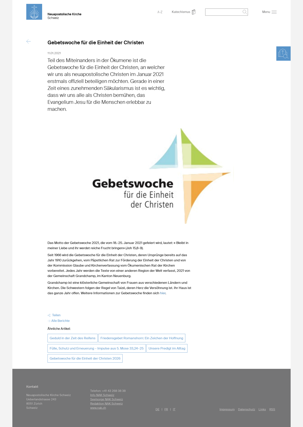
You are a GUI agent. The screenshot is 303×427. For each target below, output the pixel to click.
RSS (272, 409)
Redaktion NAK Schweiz (106, 404)
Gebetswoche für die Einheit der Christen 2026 (85, 358)
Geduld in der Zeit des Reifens (72, 338)
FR (166, 409)
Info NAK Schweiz (102, 395)
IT (174, 409)
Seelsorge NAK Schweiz (106, 399)
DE (157, 409)
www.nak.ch (98, 408)
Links (262, 409)
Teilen (54, 315)
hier (162, 293)
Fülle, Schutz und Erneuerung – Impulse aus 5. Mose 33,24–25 (97, 348)
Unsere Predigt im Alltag (167, 348)
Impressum (227, 409)
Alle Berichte (59, 321)
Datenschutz (246, 409)
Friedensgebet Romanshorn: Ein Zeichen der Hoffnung (141, 338)
